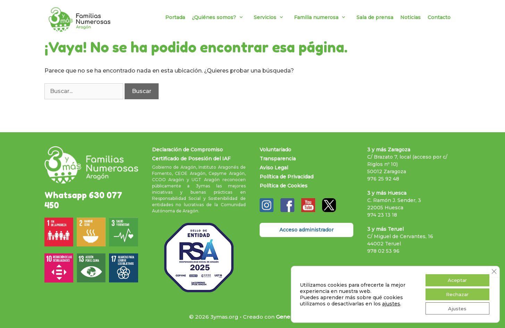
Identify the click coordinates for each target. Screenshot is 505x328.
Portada (175, 17)
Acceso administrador (306, 230)
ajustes (391, 303)
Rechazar (456, 294)
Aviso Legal (274, 168)
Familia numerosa (323, 17)
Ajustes (456, 308)
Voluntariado (275, 149)
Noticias (410, 17)
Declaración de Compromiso (187, 149)
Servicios (272, 17)
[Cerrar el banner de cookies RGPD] (493, 270)
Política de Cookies (284, 186)
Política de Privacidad (286, 177)
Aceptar (456, 279)
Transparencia (278, 158)
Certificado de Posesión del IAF (191, 158)
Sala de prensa (374, 17)
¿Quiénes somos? (221, 17)
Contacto (439, 17)
